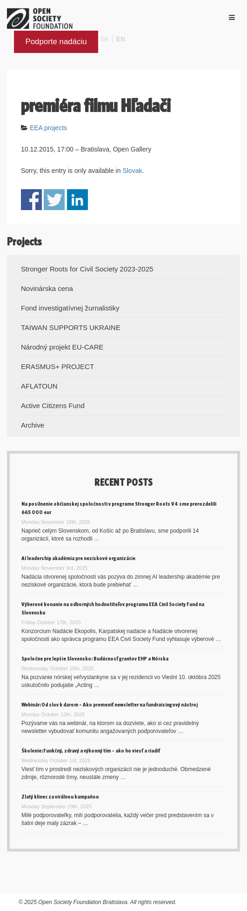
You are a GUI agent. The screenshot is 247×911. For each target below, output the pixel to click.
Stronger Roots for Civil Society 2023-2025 (87, 269)
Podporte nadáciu (56, 41)
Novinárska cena (47, 288)
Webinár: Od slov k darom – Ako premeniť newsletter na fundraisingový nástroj (109, 704)
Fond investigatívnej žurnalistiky (70, 308)
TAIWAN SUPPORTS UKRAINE (70, 327)
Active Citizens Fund (53, 405)
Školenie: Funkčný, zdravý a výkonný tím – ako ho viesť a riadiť (90, 750)
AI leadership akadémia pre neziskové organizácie (78, 558)
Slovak (132, 170)
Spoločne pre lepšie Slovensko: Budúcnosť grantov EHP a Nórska (94, 658)
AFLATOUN (39, 386)
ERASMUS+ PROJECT (57, 366)
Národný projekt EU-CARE (62, 347)
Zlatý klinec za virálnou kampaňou (60, 796)
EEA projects (48, 128)
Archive (32, 425)
